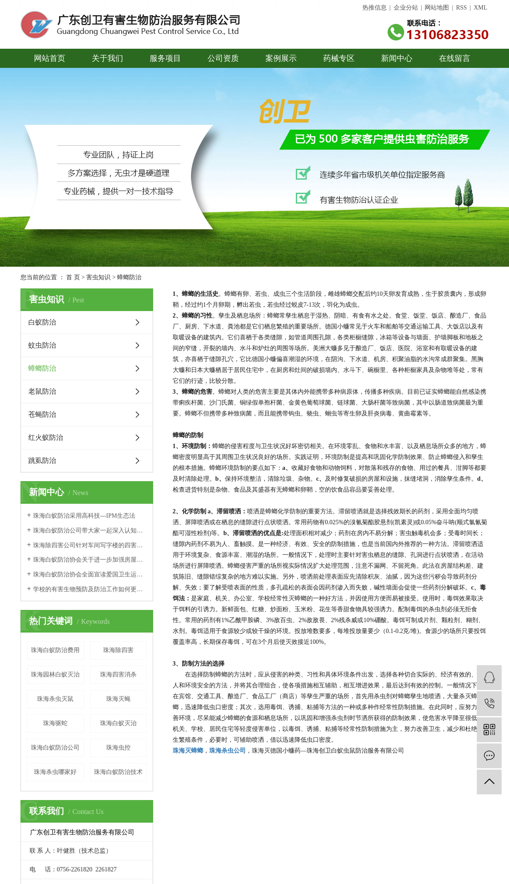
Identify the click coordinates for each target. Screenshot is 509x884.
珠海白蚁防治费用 (55, 650)
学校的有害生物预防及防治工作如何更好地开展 (90, 589)
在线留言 (454, 58)
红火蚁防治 (45, 437)
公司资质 (223, 58)
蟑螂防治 (42, 368)
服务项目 (165, 58)
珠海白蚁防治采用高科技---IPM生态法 (84, 515)
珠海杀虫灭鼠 (55, 699)
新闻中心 (396, 58)
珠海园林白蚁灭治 (55, 674)
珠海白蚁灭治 (118, 723)
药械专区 (339, 58)
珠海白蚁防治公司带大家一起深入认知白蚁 (90, 530)
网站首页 (49, 58)
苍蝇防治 (42, 414)
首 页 (73, 277)
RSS (461, 7)
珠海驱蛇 (55, 723)
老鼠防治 (42, 391)
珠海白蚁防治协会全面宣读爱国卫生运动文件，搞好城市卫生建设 (90, 574)
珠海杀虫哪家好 (55, 772)
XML (480, 7)
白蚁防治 (42, 322)
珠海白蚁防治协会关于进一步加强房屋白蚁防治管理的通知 (90, 559)
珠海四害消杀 (118, 674)
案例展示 (281, 58)
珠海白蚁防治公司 (55, 747)
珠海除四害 (118, 650)
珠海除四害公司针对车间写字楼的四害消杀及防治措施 (90, 545)
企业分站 (406, 7)
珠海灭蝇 (118, 699)
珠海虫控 (118, 747)
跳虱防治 (42, 460)
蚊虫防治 (42, 345)
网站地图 (437, 7)
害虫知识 (98, 277)
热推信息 (374, 7)
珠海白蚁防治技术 (118, 772)
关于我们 (107, 58)
